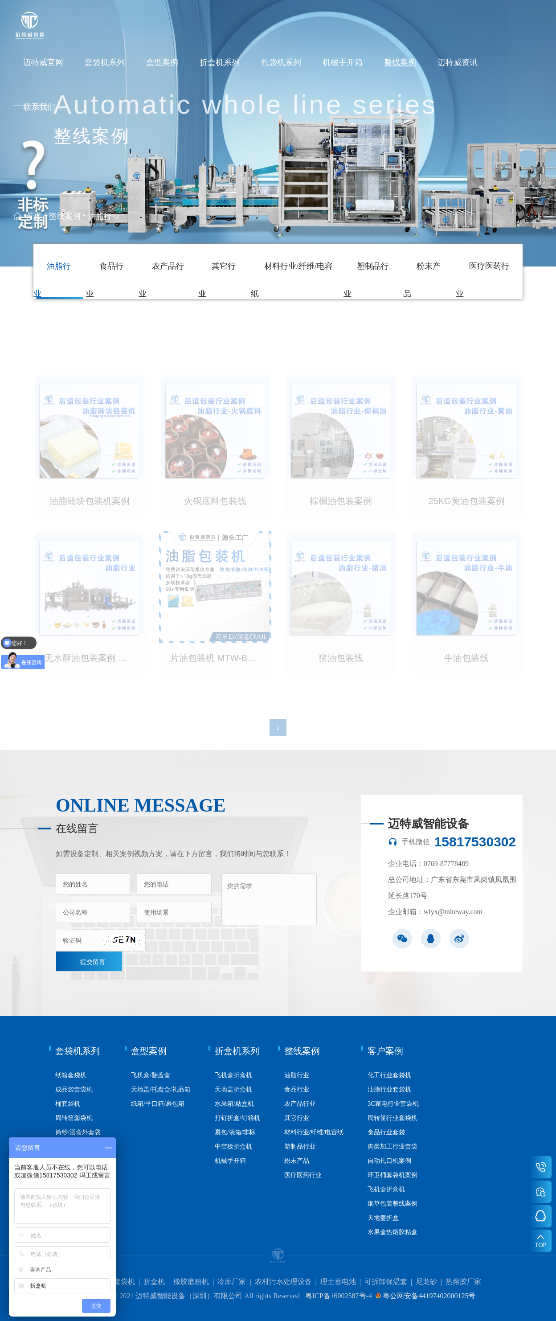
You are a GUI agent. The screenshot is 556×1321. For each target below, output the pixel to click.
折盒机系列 (220, 62)
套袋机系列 (105, 62)
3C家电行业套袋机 (393, 1103)
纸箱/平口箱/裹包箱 (157, 1103)
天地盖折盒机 (233, 1089)
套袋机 (124, 1281)
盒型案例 (162, 62)
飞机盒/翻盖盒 (150, 1075)
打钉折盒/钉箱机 (237, 1118)
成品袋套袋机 (74, 1089)
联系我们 (39, 107)
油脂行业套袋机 (389, 1089)
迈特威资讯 (457, 62)
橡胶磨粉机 (191, 1281)
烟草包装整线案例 (392, 1203)
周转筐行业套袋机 (392, 1118)
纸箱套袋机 (70, 1075)
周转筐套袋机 (74, 1118)
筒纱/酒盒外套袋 (78, 1132)
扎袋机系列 (281, 62)
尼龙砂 (426, 1281)
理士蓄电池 (338, 1281)
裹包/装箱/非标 (235, 1132)
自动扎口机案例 (389, 1160)
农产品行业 (299, 1103)
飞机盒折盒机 (233, 1075)
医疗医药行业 (303, 1175)
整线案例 (400, 62)
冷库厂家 (231, 1281)
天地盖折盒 (383, 1217)
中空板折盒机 (233, 1146)
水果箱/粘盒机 (234, 1103)
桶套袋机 (67, 1103)
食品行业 (296, 1089)
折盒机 (154, 1281)
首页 (34, 216)
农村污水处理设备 (283, 1281)
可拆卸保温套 (385, 1281)
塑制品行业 (299, 1146)
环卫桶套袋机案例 (392, 1175)
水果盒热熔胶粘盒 (392, 1232)
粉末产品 (296, 1160)
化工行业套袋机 (389, 1075)
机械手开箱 (343, 62)
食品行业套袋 (386, 1132)
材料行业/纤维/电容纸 (314, 1132)
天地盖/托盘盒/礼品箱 (161, 1089)
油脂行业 (104, 216)
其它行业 (296, 1118)
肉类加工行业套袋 (392, 1146)
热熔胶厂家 (463, 1281)
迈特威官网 (43, 62)
